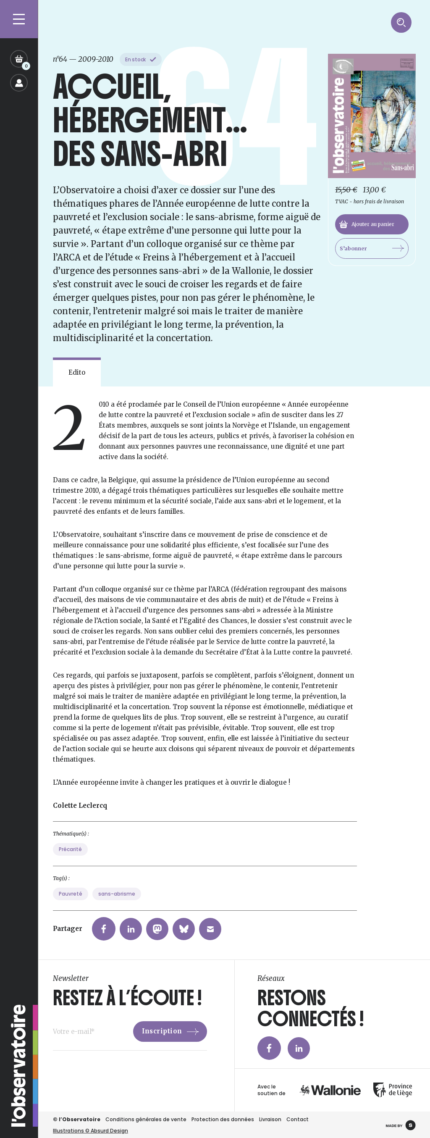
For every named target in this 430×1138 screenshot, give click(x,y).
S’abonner (372, 248)
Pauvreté (70, 934)
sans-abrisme (116, 934)
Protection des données (222, 1119)
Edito (76, 372)
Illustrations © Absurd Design (90, 1130)
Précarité (70, 890)
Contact (297, 1119)
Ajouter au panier (366, 224)
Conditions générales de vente (145, 1119)
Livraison (270, 1119)
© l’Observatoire (76, 1119)
